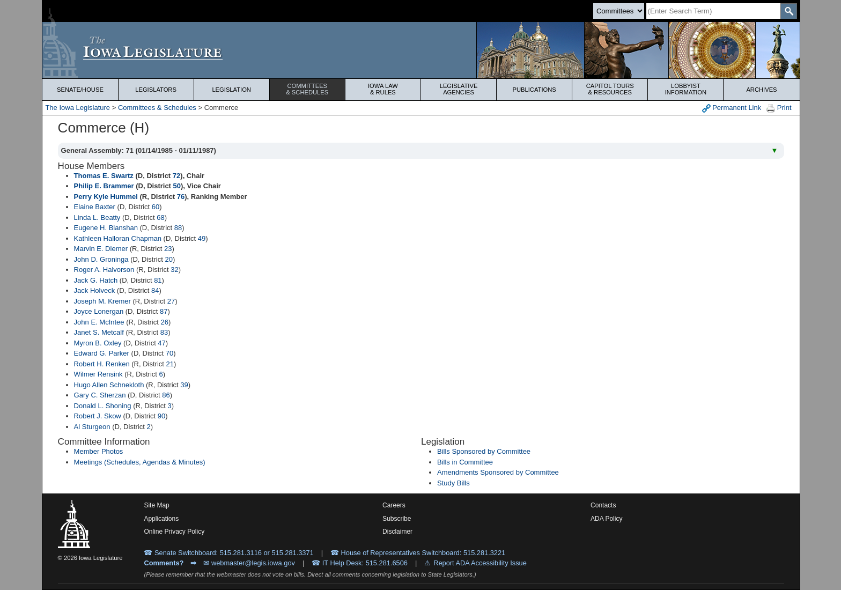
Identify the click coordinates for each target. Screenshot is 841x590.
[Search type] (618, 11)
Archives (761, 89)
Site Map (156, 505)
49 (201, 238)
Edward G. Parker (101, 353)
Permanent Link (732, 108)
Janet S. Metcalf (99, 332)
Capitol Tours (609, 89)
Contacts (603, 505)
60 (155, 207)
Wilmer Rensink (98, 374)
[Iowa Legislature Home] (420, 50)
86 (165, 395)
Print (778, 108)
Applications (161, 518)
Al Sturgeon (92, 427)
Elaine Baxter (94, 207)
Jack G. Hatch (96, 280)
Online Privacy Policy (174, 531)
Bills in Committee (465, 462)
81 (157, 280)
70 (169, 353)
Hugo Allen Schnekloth (109, 385)
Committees (307, 89)
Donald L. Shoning (102, 406)
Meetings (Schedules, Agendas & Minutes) (139, 462)
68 (160, 217)
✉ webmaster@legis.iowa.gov (249, 563)
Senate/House (80, 89)
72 (176, 176)
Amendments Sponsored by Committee (498, 472)
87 (163, 311)
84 (155, 290)
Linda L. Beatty (97, 217)
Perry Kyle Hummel (106, 197)
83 (164, 332)
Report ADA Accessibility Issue (480, 563)
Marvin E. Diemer (101, 249)
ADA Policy (606, 518)
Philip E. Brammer (104, 186)
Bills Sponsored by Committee (483, 451)
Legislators (155, 89)
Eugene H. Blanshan (106, 228)
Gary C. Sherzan (100, 395)
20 (168, 259)
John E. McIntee (99, 322)
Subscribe (396, 518)
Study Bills (453, 483)
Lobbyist (685, 89)
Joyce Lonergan (99, 311)
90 (161, 416)
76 (181, 197)
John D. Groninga (101, 259)
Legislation (231, 89)
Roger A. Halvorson (104, 270)
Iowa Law (382, 89)
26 (164, 322)
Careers (393, 505)
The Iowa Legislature (77, 108)
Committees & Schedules (157, 108)
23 (168, 249)
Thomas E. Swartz (104, 176)
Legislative (458, 89)
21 (170, 364)
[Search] (713, 11)
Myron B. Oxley (98, 343)
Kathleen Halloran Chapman (117, 238)
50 (177, 186)
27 (171, 301)
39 (184, 385)
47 (161, 343)
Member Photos (98, 451)
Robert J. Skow (97, 416)
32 (174, 270)
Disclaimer (397, 531)
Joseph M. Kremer (102, 301)
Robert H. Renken (102, 364)
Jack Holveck (94, 290)
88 (178, 228)
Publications (534, 89)
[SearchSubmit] (788, 11)
